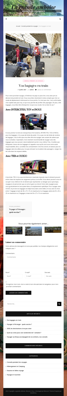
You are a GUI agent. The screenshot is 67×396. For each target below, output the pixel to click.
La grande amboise (33, 6)
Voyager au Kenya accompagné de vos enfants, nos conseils (27, 337)
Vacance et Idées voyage (15, 371)
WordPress (33, 393)
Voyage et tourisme (13, 375)
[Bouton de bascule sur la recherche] (60, 19)
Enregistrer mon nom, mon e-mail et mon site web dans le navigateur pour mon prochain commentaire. (32, 285)
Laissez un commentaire (44, 89)
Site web (47, 272)
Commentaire (10, 253)
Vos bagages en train (14, 320)
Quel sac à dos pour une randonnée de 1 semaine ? (24, 333)
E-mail (27, 272)
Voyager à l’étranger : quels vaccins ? (19, 324)
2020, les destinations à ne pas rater (19, 328)
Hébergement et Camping (16, 366)
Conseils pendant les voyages (33, 81)
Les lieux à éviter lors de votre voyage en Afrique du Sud (52, 229)
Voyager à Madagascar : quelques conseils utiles (32, 232)
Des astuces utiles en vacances (12, 231)
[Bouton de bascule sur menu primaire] (6, 19)
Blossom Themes (49, 391)
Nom (8, 272)
